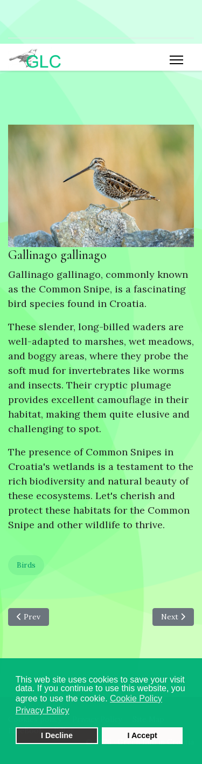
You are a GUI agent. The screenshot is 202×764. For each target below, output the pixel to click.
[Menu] (176, 60)
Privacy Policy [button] (42, 710)
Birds (26, 565)
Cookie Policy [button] (136, 698)
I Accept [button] (142, 735)
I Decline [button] (57, 735)
